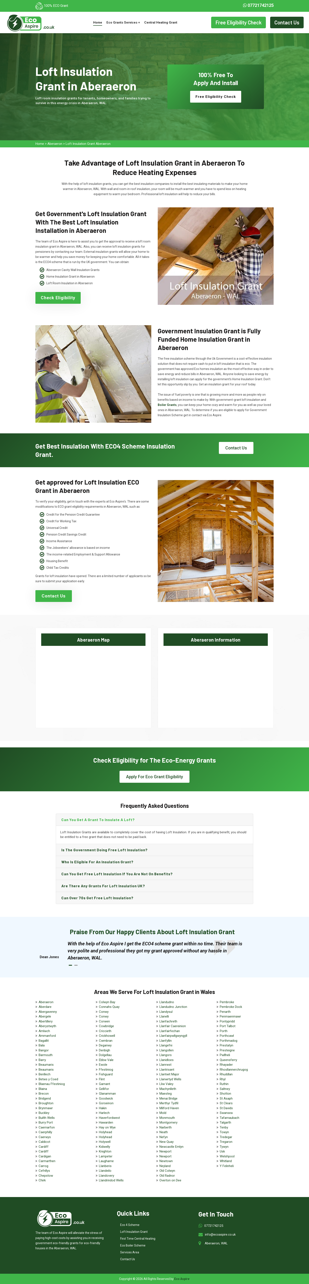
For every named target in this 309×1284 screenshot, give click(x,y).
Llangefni (165, 1045)
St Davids (226, 1108)
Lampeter (105, 1156)
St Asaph (226, 1098)
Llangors (165, 1055)
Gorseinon (106, 1103)
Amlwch (44, 1031)
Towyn (224, 1132)
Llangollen (166, 1050)
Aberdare (45, 1007)
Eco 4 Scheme (129, 1225)
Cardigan (45, 1156)
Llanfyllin (165, 1041)
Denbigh (104, 1050)
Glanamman (107, 1093)
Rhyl (223, 1079)
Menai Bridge (168, 1098)
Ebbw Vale (106, 1060)
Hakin (103, 1108)
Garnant (104, 1084)
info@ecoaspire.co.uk (220, 1234)
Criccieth (105, 1031)
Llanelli (164, 1016)
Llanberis (105, 1166)
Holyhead (105, 1132)
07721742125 (258, 5)
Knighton (105, 1151)
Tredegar (226, 1137)
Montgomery (168, 1122)
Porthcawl (227, 1036)
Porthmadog (228, 1041)
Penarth (225, 1012)
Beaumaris (46, 1065)
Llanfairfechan (169, 1031)
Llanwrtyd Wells (170, 1079)
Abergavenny (48, 1012)
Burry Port (46, 1122)
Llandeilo (105, 1171)
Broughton (46, 1103)
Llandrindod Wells (111, 1180)
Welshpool (227, 1156)
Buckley (44, 1113)
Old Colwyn (167, 1171)
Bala (42, 1045)
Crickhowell (107, 1036)
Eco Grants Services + (123, 22)
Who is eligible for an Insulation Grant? (97, 862)
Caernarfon (47, 1127)
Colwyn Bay (107, 1002)
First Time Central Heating (137, 1238)
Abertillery (46, 1021)
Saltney (225, 1089)
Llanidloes (166, 1060)
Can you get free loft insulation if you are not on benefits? (117, 874)
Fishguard (106, 1074)
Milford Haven (169, 1108)
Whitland (226, 1161)
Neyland (165, 1166)
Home (97, 22)
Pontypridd (227, 1021)
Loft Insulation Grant (134, 1231)
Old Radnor (167, 1176)
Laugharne (106, 1161)
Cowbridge (106, 1026)
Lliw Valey (166, 1084)
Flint (102, 1079)
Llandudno (166, 1002)
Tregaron (226, 1142)
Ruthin (224, 1084)
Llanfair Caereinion (172, 1026)
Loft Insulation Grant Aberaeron (88, 144)
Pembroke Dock (231, 1007)
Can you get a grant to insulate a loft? (98, 819)
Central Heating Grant (160, 22)
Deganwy (105, 1045)
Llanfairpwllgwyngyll (173, 1036)
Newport (165, 1151)
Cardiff (43, 1147)
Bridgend (45, 1098)
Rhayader (226, 1065)
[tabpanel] (159, 950)
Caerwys (45, 1137)
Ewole (103, 1065)
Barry (42, 1060)
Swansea (226, 1113)
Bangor (44, 1050)
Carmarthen (47, 1161)
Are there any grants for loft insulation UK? (103, 886)
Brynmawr (46, 1108)
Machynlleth (167, 1089)
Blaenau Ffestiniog (52, 1084)
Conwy (104, 1012)
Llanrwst (165, 1065)
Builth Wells (47, 1118)
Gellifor (104, 1089)
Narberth (165, 1127)
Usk (222, 1151)
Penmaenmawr (230, 1016)
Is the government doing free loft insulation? (104, 850)
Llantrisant (166, 1069)
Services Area (129, 1252)
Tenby (224, 1127)
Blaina (43, 1089)
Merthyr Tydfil (168, 1103)
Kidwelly (104, 1147)
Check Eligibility (58, 297)
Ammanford (47, 1036)
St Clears (226, 1103)
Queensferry (228, 1060)
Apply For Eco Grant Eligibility (154, 776)
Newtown (166, 1161)
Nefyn (163, 1137)
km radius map (93, 683)
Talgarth (225, 1122)
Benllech (44, 1074)
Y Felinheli (227, 1166)
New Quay (166, 1142)
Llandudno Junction (173, 1007)
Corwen (104, 1021)
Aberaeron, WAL (216, 1243)
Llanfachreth (168, 1021)
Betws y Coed (48, 1079)
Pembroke (227, 1002)
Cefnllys (44, 1171)
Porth (223, 1031)
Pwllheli (225, 1055)
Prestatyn (226, 1045)
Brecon (44, 1093)
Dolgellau (105, 1055)
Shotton (225, 1093)
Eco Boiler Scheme (132, 1245)
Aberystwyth (47, 1026)
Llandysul (166, 1012)
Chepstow (46, 1176)
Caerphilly (45, 1132)
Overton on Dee (170, 1180)
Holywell (105, 1142)
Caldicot (44, 1142)
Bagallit (44, 1041)
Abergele (45, 1016)
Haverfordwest (109, 1118)
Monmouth (167, 1118)
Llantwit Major (169, 1074)
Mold (162, 1113)
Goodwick (106, 1098)
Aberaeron (54, 144)
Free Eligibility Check (238, 22)
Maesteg (165, 1093)
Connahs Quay (109, 1007)
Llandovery (106, 1176)
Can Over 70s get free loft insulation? (97, 898)
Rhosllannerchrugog (234, 1069)
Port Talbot (227, 1026)
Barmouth (46, 1055)
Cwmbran (105, 1041)
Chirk (42, 1180)
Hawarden (106, 1122)
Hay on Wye (107, 1127)
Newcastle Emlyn (171, 1147)
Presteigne (227, 1050)
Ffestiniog (106, 1069)
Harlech (104, 1113)
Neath (163, 1132)
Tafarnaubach (229, 1118)
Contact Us (286, 22)
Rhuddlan (226, 1074)
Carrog (43, 1166)
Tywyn (224, 1147)
